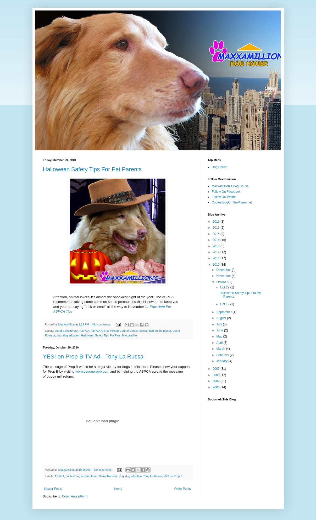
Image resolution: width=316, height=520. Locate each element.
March (221, 349)
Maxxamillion (130, 335)
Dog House (220, 167)
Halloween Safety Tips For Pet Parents (92, 169)
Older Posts (182, 489)
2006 (216, 387)
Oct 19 (225, 304)
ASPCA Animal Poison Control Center (114, 330)
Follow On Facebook (226, 192)
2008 (216, 375)
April (219, 343)
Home (118, 489)
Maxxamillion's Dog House (230, 186)
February (223, 355)
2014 (216, 240)
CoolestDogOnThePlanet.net (232, 202)
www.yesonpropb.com (92, 371)
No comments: (102, 324)
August (221, 318)
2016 (216, 227)
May (219, 336)
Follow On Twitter (224, 197)
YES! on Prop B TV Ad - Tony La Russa (93, 356)
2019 (216, 221)
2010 (216, 264)
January (222, 361)
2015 (216, 234)
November (224, 276)
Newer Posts (53, 489)
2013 (216, 246)
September (224, 312)
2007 (216, 381)
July (219, 324)
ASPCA (84, 330)
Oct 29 (225, 287)
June (220, 330)
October (222, 282)
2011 (216, 258)
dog (59, 335)
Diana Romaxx (108, 476)
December (224, 270)
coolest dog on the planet (155, 330)
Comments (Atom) (74, 496)
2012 (216, 252)
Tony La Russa (152, 476)
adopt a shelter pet (66, 330)
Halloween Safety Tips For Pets (101, 335)
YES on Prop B (172, 476)
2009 (216, 369)
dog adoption (71, 335)
